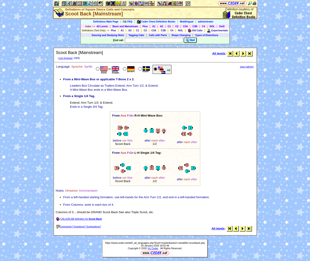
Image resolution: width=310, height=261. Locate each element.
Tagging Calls (136, 35)
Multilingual (186, 21)
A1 (154, 26)
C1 (169, 26)
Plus (145, 26)
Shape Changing (180, 35)
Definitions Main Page (105, 21)
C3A (185, 26)
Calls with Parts (158, 35)
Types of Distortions (206, 35)
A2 (161, 26)
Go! (190, 40)
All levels (218, 53)
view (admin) (247, 66)
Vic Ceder (153, 248)
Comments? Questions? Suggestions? (78, 226)
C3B (195, 26)
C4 (203, 26)
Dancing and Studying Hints (108, 35)
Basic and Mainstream (125, 26)
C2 (176, 26)
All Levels (102, 26)
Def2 (222, 26)
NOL (212, 26)
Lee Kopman (66, 58)
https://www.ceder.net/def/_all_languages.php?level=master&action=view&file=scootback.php (155, 242)
